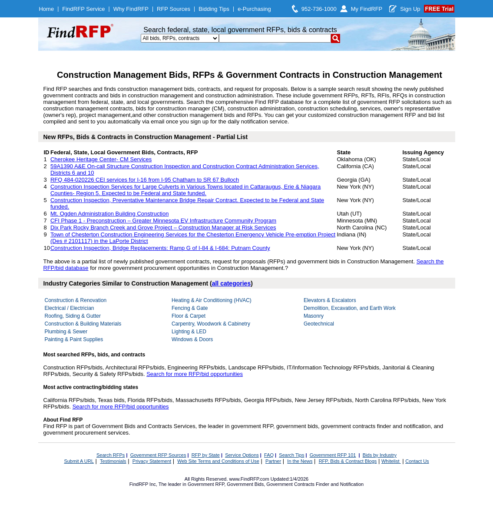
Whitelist (391, 461)
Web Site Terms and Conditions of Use (218, 461)
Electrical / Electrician (69, 308)
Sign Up (410, 9)
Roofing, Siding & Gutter (73, 316)
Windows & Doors (192, 339)
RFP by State (206, 455)
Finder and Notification (340, 484)
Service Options (242, 455)
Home (46, 9)
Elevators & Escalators (330, 300)
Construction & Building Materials (83, 324)
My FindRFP (367, 9)
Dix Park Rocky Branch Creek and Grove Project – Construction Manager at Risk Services (163, 227)
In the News (299, 461)
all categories (231, 283)
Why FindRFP (131, 9)
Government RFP (206, 484)
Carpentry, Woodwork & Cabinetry (211, 324)
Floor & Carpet (188, 316)
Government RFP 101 (333, 455)
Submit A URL (78, 461)
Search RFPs (110, 455)
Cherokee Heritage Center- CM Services (101, 159)
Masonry (314, 316)
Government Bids (245, 484)
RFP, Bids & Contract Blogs (348, 461)
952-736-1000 (319, 9)
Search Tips (291, 455)
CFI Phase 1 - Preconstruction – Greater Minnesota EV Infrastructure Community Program (163, 220)
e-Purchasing (254, 9)
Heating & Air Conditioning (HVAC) (211, 300)
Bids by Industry (380, 455)
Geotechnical (319, 324)
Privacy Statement (151, 461)
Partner (273, 461)
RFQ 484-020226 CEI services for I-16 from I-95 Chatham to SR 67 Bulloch (144, 179)
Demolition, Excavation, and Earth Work (350, 308)
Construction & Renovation (76, 300)
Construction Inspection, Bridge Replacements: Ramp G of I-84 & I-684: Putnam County (160, 248)
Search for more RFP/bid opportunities (194, 374)
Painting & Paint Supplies (74, 339)
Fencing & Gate (190, 308)
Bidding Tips (214, 9)
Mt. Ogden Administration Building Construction (109, 213)
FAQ (269, 455)
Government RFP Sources (158, 455)
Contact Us (417, 461)
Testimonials (113, 461)
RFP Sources (173, 9)
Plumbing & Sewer (66, 332)
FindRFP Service (83, 9)
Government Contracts (290, 484)
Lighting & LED (189, 332)
